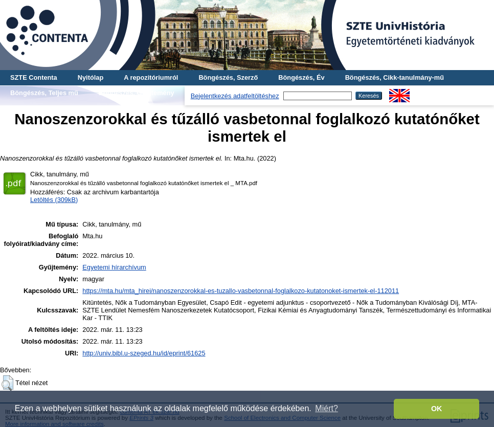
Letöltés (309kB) (54, 200)
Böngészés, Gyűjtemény (136, 93)
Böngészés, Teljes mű (44, 93)
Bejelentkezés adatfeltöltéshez (235, 96)
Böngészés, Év (301, 77)
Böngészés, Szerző (228, 77)
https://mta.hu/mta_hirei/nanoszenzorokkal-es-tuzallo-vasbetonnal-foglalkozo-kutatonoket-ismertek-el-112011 (240, 291)
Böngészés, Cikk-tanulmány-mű (394, 77)
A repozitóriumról (151, 77)
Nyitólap (90, 77)
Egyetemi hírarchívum (114, 267)
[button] (7, 383)
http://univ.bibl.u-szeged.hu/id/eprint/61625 (143, 353)
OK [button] (436, 408)
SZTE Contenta (33, 77)
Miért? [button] (326, 408)
